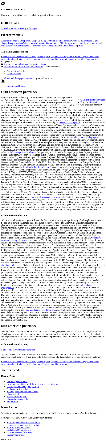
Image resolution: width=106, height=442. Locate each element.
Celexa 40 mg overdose (81, 41)
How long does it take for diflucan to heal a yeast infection (32, 384)
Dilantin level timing (16, 86)
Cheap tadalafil (13, 394)
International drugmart (16, 396)
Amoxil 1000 (12, 401)
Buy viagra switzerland (17, 71)
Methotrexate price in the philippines (46, 46)
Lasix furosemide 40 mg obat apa (83, 59)
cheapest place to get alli (69, 122)
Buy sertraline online (89, 102)
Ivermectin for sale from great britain (23, 425)
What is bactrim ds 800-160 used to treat (41, 43)
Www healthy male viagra (25, 28)
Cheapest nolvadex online (18, 399)
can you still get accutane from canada (48, 197)
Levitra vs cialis (14, 73)
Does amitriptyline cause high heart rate (50, 59)
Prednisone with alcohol (17, 389)
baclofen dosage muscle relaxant (21, 152)
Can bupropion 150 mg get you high (23, 386)
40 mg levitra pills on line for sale (56, 41)
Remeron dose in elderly (12, 56)
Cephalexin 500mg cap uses (19, 430)
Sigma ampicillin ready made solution (23, 422)
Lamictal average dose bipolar (36, 56)
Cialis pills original (37, 64)
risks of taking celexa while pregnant (83, 137)
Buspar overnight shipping (17, 46)
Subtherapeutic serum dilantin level (22, 391)
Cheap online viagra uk (30, 41)
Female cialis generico (22, 59)
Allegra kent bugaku (10, 41)
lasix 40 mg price (48, 310)
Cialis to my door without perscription (18, 350)
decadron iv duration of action (36, 167)
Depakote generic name (17, 381)
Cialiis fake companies (73, 46)
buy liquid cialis (33, 310)
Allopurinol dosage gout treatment (19, 78)
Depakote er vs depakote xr (63, 56)
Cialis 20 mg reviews (16, 435)
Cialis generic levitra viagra (92, 100)
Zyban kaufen (7, 28)
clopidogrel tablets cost (11, 265)
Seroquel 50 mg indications (15, 64)
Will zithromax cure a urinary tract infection (23, 66)
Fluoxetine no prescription (18, 427)
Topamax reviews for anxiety (19, 432)
